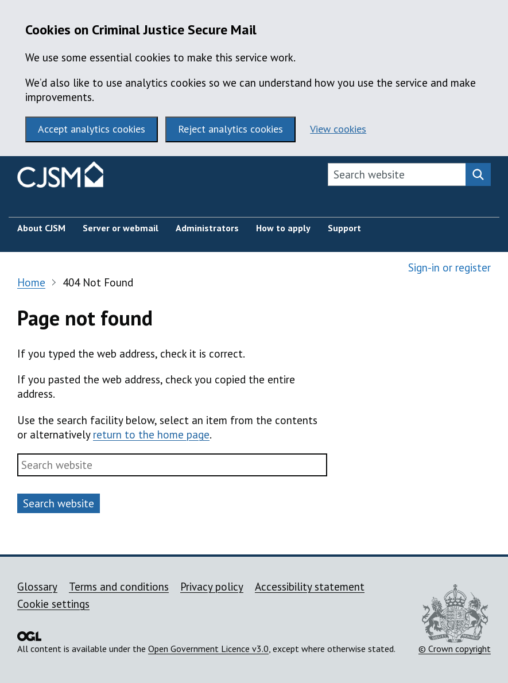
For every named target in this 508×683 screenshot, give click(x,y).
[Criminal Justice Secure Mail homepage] (60, 177)
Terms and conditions (119, 586)
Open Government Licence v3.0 (208, 648)
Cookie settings (53, 604)
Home (31, 282)
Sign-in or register (449, 267)
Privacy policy (211, 586)
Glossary (37, 586)
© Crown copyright (454, 619)
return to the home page (151, 434)
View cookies (338, 128)
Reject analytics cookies (230, 128)
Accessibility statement (309, 586)
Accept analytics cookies (91, 128)
